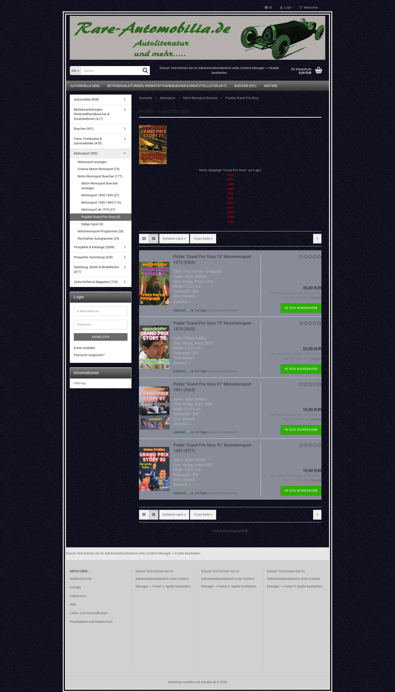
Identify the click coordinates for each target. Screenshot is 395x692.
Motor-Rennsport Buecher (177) (100, 176)
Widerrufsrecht (80, 579)
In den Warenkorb (301, 308)
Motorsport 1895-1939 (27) (100, 195)
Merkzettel (308, 7)
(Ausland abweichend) (222, 310)
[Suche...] (75, 70)
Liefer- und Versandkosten (89, 613)
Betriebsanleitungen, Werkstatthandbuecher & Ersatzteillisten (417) (167, 86)
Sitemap (80, 383)
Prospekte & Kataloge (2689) (94, 247)
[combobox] (174, 239)
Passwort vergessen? (89, 355)
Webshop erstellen (181, 682)
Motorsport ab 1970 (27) (98, 209)
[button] (268, 7)
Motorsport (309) (86, 153)
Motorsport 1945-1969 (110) (101, 202)
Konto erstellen (84, 348)
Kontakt (75, 587)
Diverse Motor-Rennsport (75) (99, 169)
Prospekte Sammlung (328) (93, 257)
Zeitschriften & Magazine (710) (96, 282)
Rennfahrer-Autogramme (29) (98, 238)
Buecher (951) (245, 86)
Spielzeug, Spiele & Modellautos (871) (96, 269)
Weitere (270, 86)
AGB (73, 604)
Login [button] (286, 7)
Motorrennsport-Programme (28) (101, 231)
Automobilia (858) (85, 86)
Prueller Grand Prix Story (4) (100, 217)
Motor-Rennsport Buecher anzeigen (99, 185)
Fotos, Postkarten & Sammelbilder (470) (88, 141)
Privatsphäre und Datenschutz (91, 621)
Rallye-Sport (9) (92, 224)
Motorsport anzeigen (92, 162)
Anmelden (101, 337)
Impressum (78, 596)
